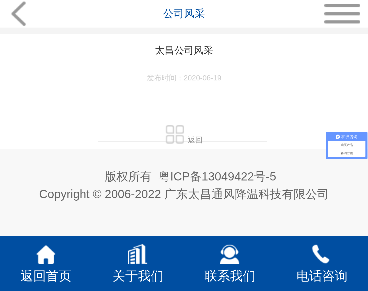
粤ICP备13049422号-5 (217, 176)
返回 (184, 133)
